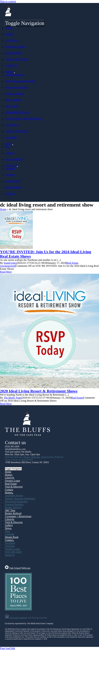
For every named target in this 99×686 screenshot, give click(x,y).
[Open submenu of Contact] (17, 166)
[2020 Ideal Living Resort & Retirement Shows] (49, 387)
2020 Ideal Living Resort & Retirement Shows (38, 391)
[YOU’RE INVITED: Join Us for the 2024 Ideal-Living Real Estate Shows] (16, 248)
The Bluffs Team (12, 397)
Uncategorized (7, 265)
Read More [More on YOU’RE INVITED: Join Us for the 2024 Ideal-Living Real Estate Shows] (6, 271)
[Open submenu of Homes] (14, 72)
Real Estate (72, 262)
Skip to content (8, 1)
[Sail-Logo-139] (8, 15)
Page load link (7, 648)
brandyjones (10, 262)
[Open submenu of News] (12, 144)
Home (3, 209)
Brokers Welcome (31, 457)
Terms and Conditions (18, 618)
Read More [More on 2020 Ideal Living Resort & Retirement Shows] (6, 403)
